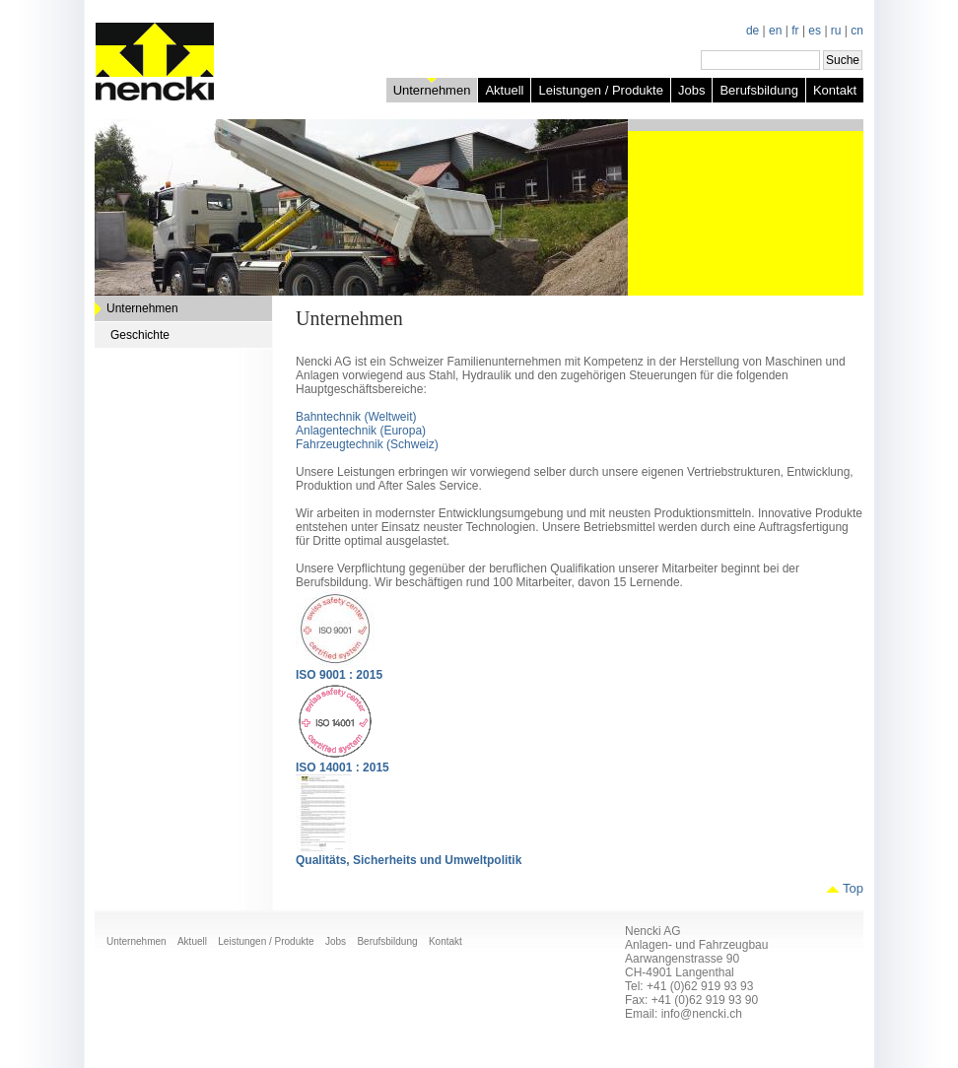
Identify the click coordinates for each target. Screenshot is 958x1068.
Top (853, 888)
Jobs (691, 90)
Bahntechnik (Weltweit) (356, 417)
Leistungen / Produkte (600, 90)
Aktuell (504, 90)
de (752, 30)
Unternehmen (432, 90)
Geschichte (140, 335)
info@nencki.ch (701, 1014)
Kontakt (834, 90)
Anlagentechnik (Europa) (361, 430)
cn (857, 30)
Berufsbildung (758, 90)
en (775, 30)
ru (836, 30)
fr (794, 30)
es (814, 30)
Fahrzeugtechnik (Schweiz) (367, 444)
